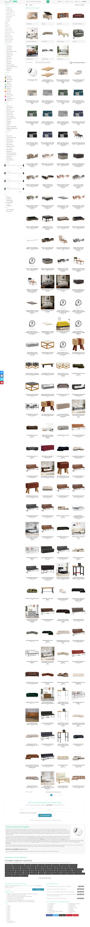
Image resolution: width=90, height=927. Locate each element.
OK (45, 471)
